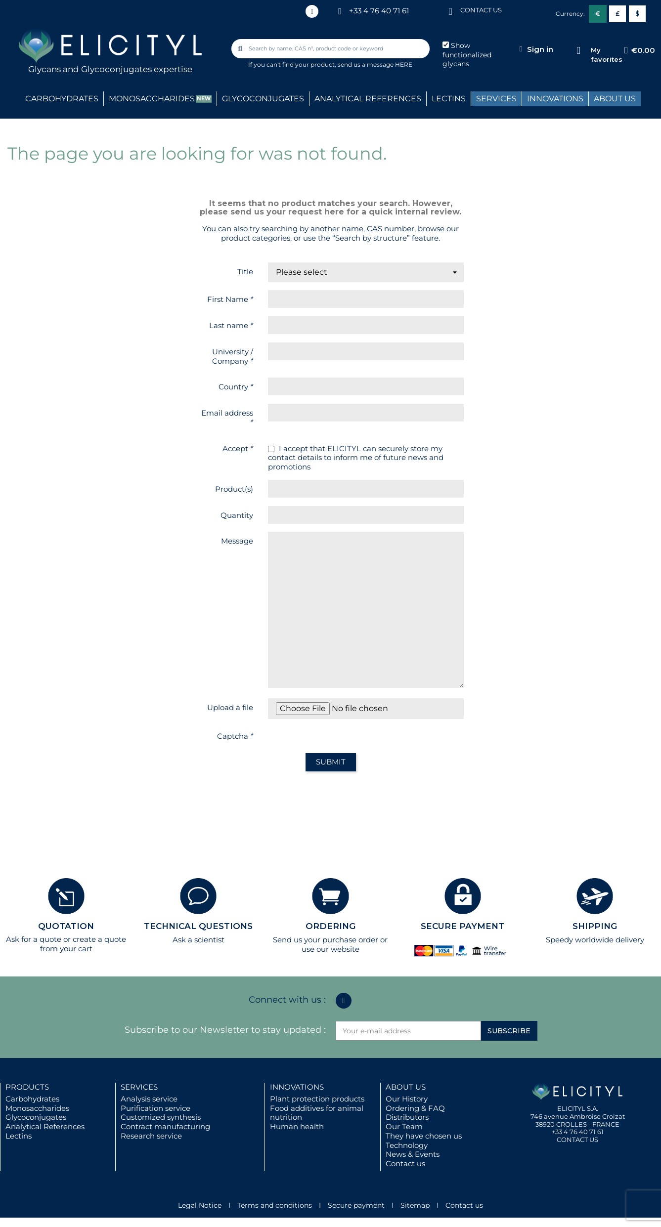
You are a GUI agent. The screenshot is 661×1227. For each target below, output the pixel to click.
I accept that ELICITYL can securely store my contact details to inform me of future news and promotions (355, 458)
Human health (297, 1126)
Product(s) (234, 489)
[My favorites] (578, 50)
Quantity (236, 515)
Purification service (155, 1108)
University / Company (232, 356)
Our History (407, 1098)
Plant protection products (317, 1098)
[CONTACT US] (450, 10)
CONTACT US (481, 10)
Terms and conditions (274, 1205)
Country (236, 386)
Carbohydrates (32, 1098)
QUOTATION (66, 926)
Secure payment (356, 1205)
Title (245, 271)
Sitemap (415, 1205)
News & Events (413, 1154)
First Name (230, 299)
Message (237, 541)
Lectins (18, 1136)
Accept (237, 448)
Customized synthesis (161, 1117)
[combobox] (331, 48)
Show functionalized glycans (466, 55)
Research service (151, 1136)
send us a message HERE (375, 64)
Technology (407, 1145)
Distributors (407, 1117)
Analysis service (149, 1098)
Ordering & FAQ (415, 1108)
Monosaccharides (37, 1108)
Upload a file (230, 707)
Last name (231, 325)
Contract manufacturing (165, 1126)
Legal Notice (199, 1205)
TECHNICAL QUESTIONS (198, 926)
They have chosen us (424, 1136)
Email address (227, 417)
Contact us (405, 1163)
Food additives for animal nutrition (316, 1112)
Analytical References (45, 1126)
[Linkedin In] (312, 11)
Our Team (404, 1126)
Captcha (235, 736)
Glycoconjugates (35, 1117)
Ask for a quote (33, 939)
